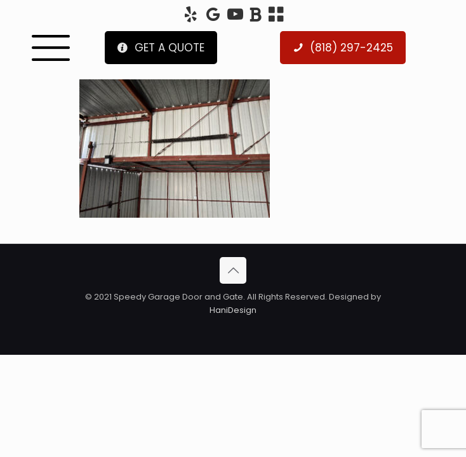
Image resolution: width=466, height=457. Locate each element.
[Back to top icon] (233, 270)
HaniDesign (233, 310)
